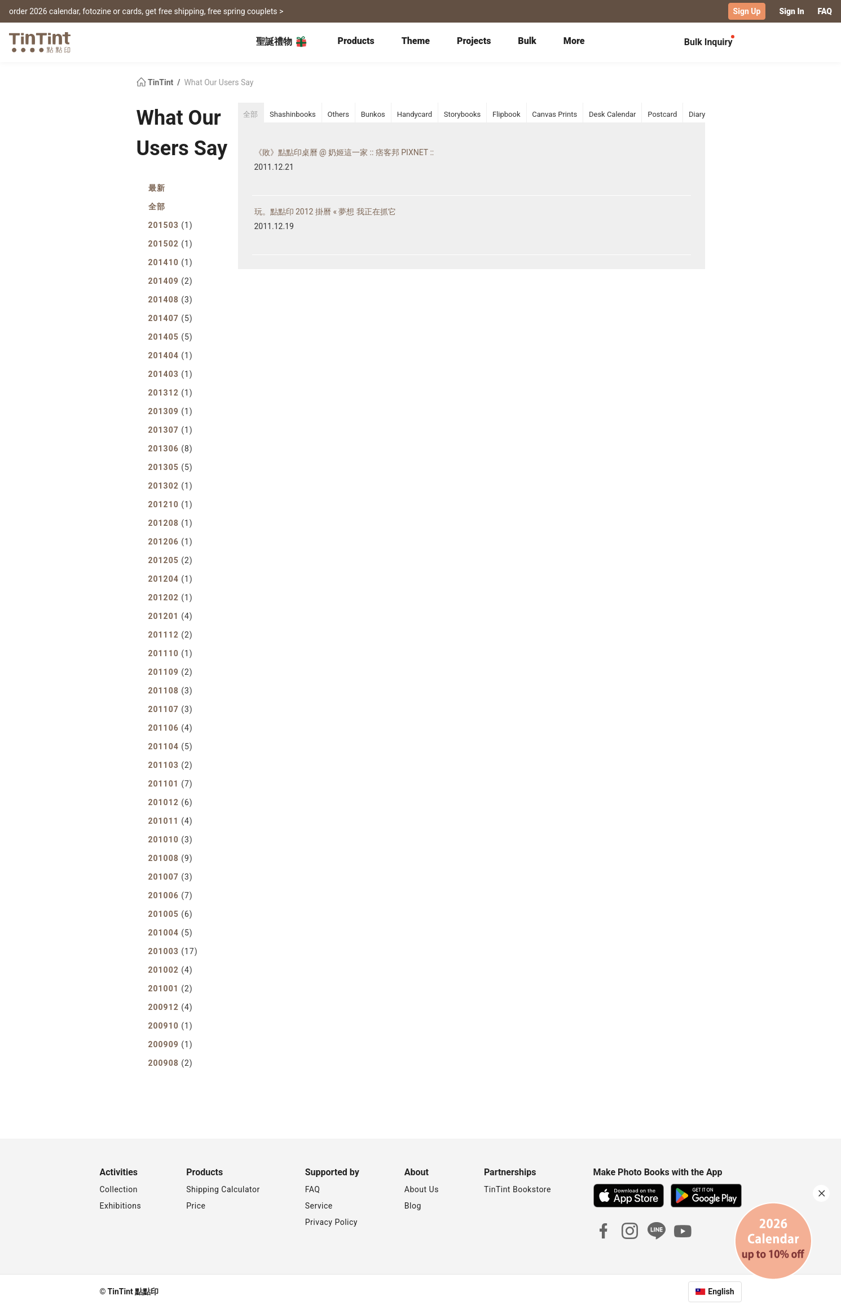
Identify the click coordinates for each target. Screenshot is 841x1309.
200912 (170, 1007)
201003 (173, 951)
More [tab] (574, 41)
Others (338, 114)
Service (319, 1205)
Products (355, 41)
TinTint (156, 82)
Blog (412, 1205)
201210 (170, 504)
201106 (170, 727)
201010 (170, 839)
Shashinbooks (293, 114)
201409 (170, 280)
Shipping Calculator (223, 1189)
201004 (170, 932)
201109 (170, 672)
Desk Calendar (612, 114)
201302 (170, 485)
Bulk (527, 41)
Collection (119, 1189)
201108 (170, 690)
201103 (170, 765)
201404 (170, 355)
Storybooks (462, 114)
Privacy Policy (331, 1222)
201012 (170, 802)
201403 (170, 374)
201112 (170, 634)
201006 (170, 895)
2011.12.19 (274, 226)
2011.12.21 (274, 167)
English (721, 1291)
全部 (156, 206)
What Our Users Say (218, 82)
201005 (170, 914)
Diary (697, 114)
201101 (170, 783)
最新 (156, 187)
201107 (170, 709)
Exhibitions (121, 1205)
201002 (170, 969)
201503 (170, 225)
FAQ (825, 11)
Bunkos (373, 114)
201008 (170, 858)
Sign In (791, 11)
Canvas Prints (554, 114)
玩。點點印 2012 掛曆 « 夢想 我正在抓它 (325, 211)
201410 (170, 262)
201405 (170, 336)
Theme (416, 41)
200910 (170, 1025)
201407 (170, 318)
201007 (170, 876)
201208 (170, 523)
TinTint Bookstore (517, 1189)
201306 (170, 448)
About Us (421, 1189)
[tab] (355, 42)
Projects (474, 41)
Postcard (662, 114)
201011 (170, 820)
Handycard (414, 114)
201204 (170, 578)
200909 (170, 1044)
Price (195, 1205)
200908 (170, 1063)
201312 (170, 392)
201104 (170, 746)
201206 (170, 541)
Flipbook (506, 114)
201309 (170, 411)
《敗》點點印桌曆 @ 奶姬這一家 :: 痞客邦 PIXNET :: (344, 152)
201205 (170, 560)
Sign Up (747, 11)
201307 (170, 429)
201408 (170, 299)
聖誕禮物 (282, 42)
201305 (170, 467)
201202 (170, 597)
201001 (170, 988)
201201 (170, 616)
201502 (170, 243)
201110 (170, 653)
